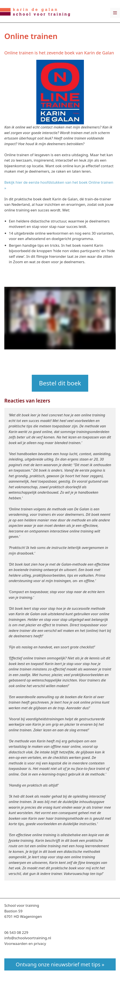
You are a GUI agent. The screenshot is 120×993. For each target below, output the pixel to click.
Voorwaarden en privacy (25, 943)
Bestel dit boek (60, 383)
